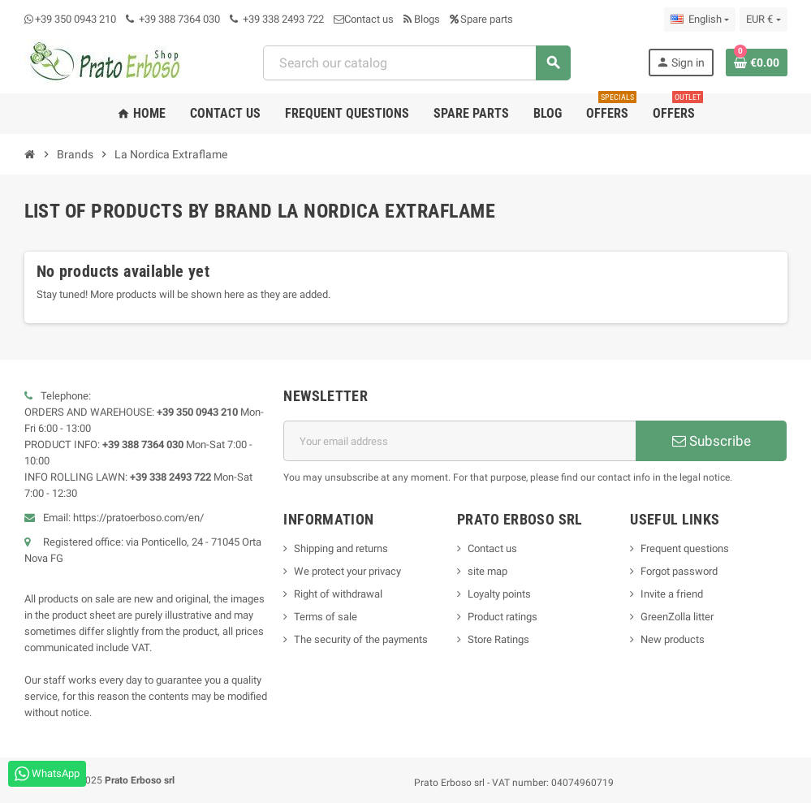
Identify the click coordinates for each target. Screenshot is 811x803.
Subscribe (711, 441)
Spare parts (481, 19)
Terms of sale (325, 617)
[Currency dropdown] (763, 19)
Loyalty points (499, 594)
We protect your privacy (347, 571)
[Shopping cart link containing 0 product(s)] (756, 62)
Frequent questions (685, 548)
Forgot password (679, 571)
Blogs (421, 19)
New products (673, 639)
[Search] (416, 62)
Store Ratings (498, 639)
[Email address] (459, 441)
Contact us (364, 19)
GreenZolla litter (677, 617)
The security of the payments (361, 639)
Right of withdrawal (338, 594)
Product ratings (502, 617)
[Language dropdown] (700, 19)
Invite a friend (672, 594)
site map (487, 571)
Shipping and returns (341, 548)
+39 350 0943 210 (75, 19)
